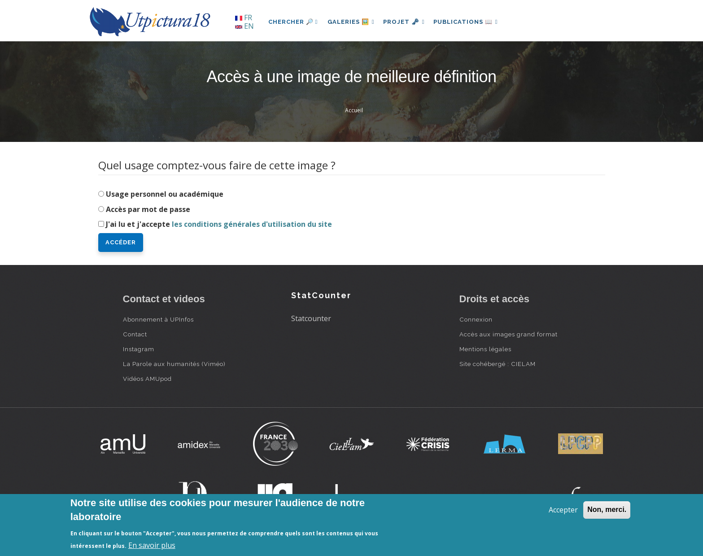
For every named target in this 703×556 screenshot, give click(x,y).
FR (243, 17)
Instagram (138, 349)
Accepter (563, 510)
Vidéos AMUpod (147, 378)
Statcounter (311, 318)
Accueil (354, 110)
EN (244, 26)
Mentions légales (485, 349)
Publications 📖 (471, 21)
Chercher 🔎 (293, 21)
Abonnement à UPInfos (158, 319)
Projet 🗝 (407, 21)
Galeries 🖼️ (352, 21)
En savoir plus (151, 545)
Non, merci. (606, 509)
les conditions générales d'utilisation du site (252, 224)
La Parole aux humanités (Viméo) (174, 363)
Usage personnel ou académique (164, 194)
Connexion (476, 319)
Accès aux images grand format (508, 334)
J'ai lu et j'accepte (219, 224)
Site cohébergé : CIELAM (497, 363)
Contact (135, 334)
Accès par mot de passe (148, 209)
